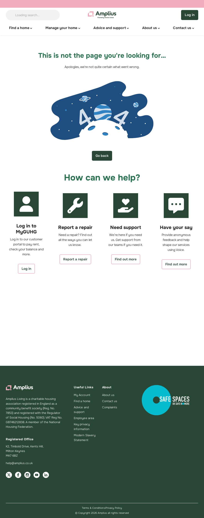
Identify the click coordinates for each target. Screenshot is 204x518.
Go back (102, 156)
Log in (190, 15)
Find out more (126, 259)
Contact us (109, 401)
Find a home (82, 401)
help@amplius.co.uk (19, 463)
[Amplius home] (102, 15)
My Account (82, 395)
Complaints (109, 407)
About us (108, 395)
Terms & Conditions (93, 508)
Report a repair (75, 259)
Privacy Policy (113, 508)
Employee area (84, 418)
